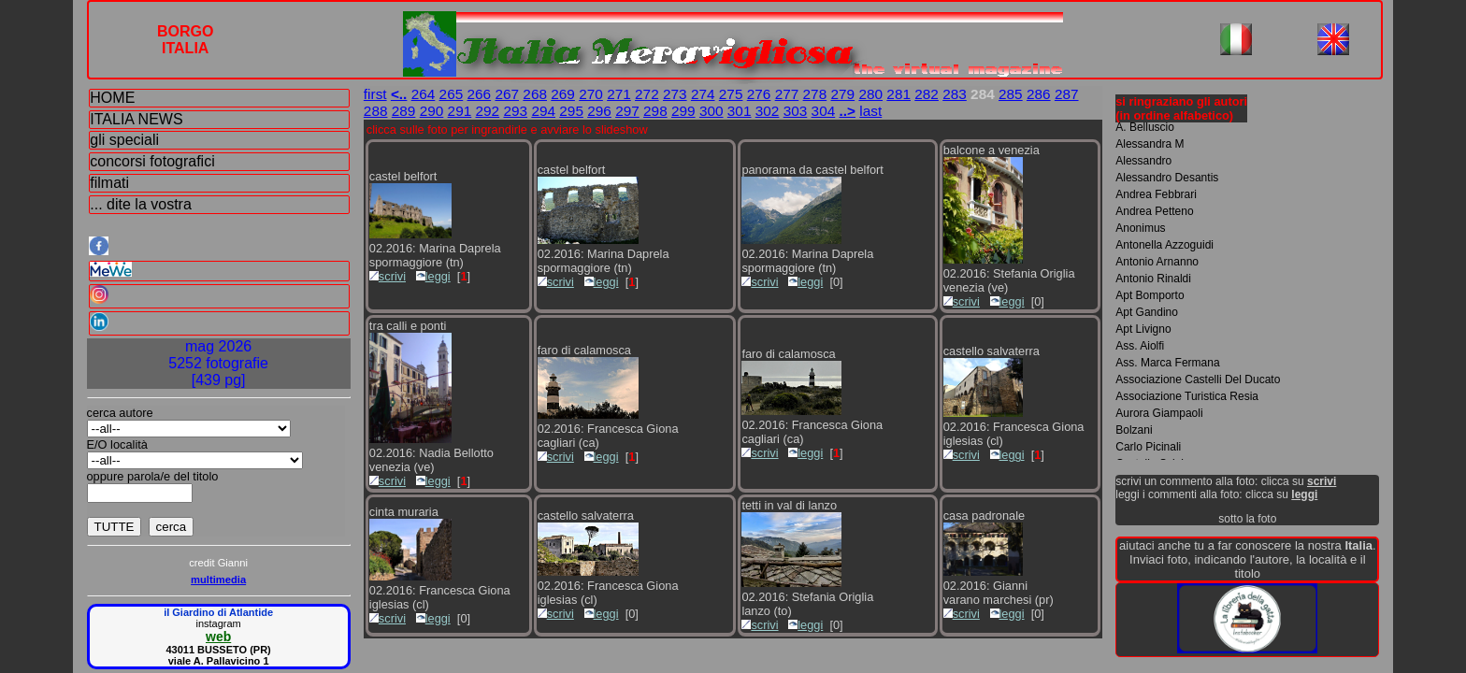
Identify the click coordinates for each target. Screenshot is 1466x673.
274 (703, 94)
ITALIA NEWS (136, 119)
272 (647, 94)
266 (479, 94)
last (870, 111)
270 (591, 94)
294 (543, 111)
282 (926, 94)
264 (423, 94)
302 (767, 111)
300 (711, 111)
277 (787, 94)
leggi (433, 276)
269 (563, 94)
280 (870, 94)
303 (795, 111)
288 (376, 111)
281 (898, 94)
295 (571, 111)
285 (1011, 94)
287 (1067, 94)
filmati (109, 183)
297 (627, 111)
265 (451, 94)
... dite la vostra (141, 204)
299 (683, 111)
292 (488, 111)
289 (404, 111)
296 (599, 111)
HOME (112, 98)
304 (824, 111)
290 (432, 111)
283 (954, 94)
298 (655, 111)
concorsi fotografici (152, 161)
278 (815, 94)
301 (739, 111)
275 (731, 94)
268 (535, 94)
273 (675, 94)
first (375, 94)
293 (515, 111)
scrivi (387, 276)
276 (759, 94)
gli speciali (124, 140)
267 (507, 94)
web (218, 636)
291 (460, 111)
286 (1039, 94)
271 (619, 94)
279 (843, 94)
